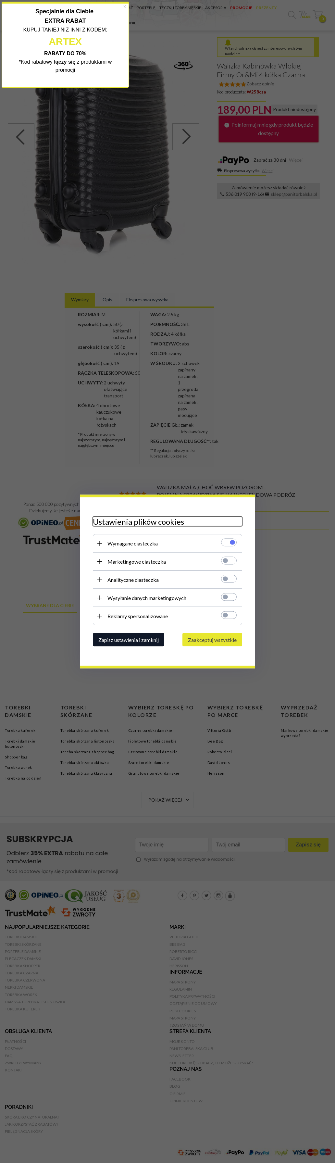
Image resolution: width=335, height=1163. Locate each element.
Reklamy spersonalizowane (137, 616)
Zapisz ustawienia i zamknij (128, 640)
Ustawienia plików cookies (138, 521)
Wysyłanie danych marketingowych (146, 598)
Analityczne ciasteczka (133, 580)
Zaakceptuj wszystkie (212, 640)
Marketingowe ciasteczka (136, 561)
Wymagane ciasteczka (132, 543)
